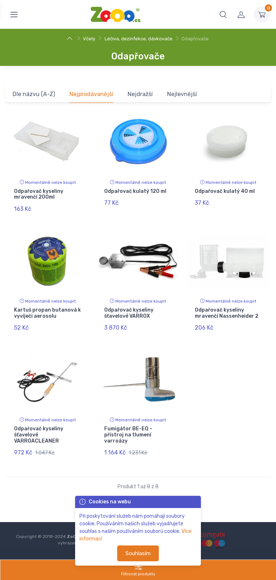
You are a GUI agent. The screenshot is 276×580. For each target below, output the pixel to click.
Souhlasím (138, 553)
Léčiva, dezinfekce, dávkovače (138, 38)
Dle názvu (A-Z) (34, 94)
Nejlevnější (182, 94)
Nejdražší (140, 94)
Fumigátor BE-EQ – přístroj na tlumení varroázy (128, 434)
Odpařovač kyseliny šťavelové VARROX (128, 313)
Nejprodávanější (91, 94)
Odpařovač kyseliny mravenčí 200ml (38, 194)
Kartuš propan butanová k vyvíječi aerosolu (47, 313)
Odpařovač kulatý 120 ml (135, 191)
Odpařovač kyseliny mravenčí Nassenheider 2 (226, 313)
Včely (89, 38)
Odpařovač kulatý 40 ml (225, 191)
